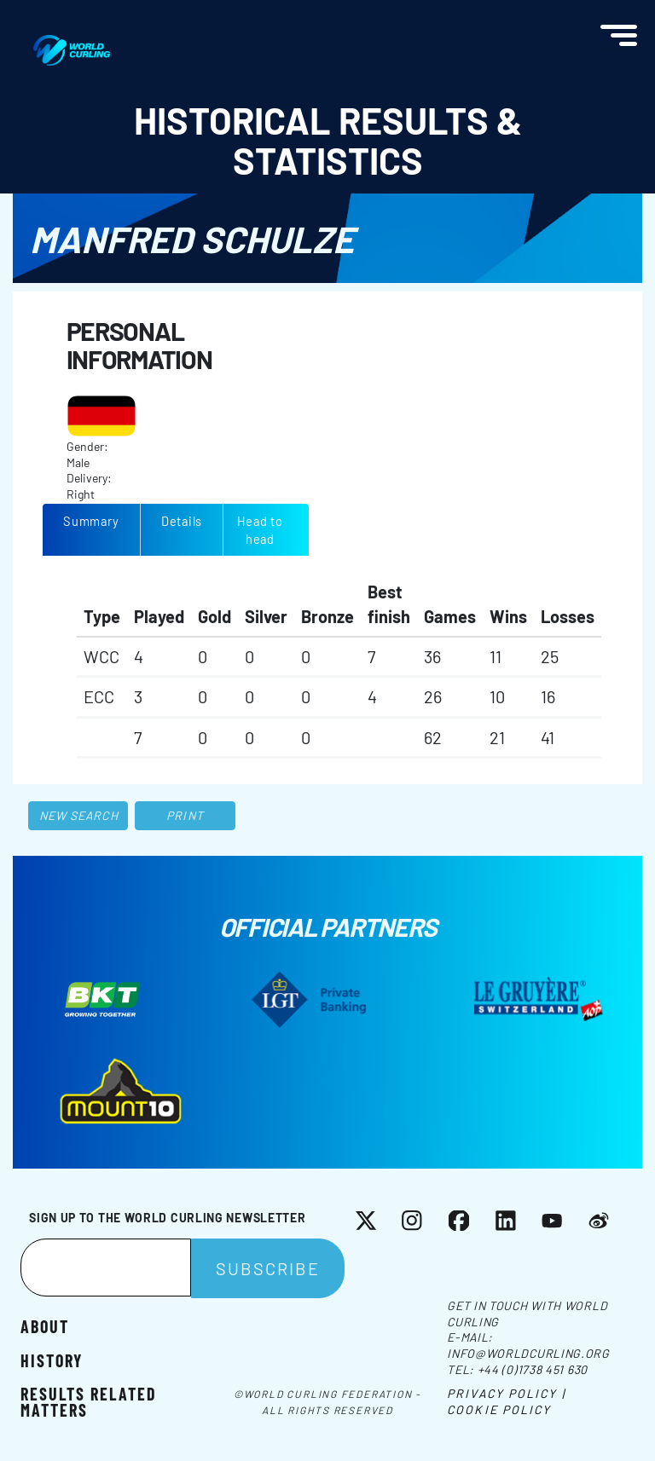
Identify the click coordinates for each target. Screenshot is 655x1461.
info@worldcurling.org (528, 1353)
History (51, 1359)
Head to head (260, 529)
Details (181, 520)
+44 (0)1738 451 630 (533, 1369)
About (44, 1325)
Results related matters (88, 1400)
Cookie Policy (499, 1409)
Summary (91, 520)
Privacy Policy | (506, 1393)
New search (79, 815)
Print (185, 815)
